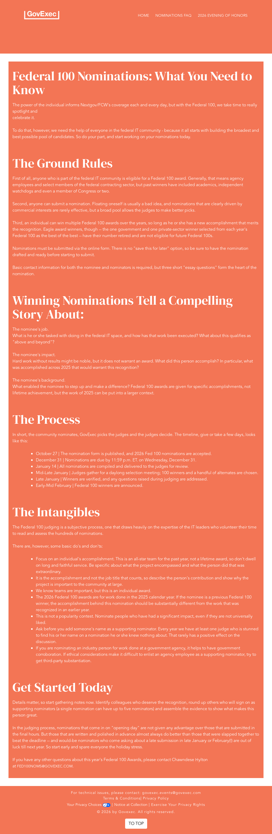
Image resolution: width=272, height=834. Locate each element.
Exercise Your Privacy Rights (178, 804)
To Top (136, 823)
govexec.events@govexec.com (171, 793)
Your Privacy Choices (88, 804)
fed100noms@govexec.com (45, 766)
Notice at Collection (130, 804)
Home (143, 15)
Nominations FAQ (173, 15)
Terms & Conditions (122, 798)
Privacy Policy (156, 798)
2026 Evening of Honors (223, 15)
